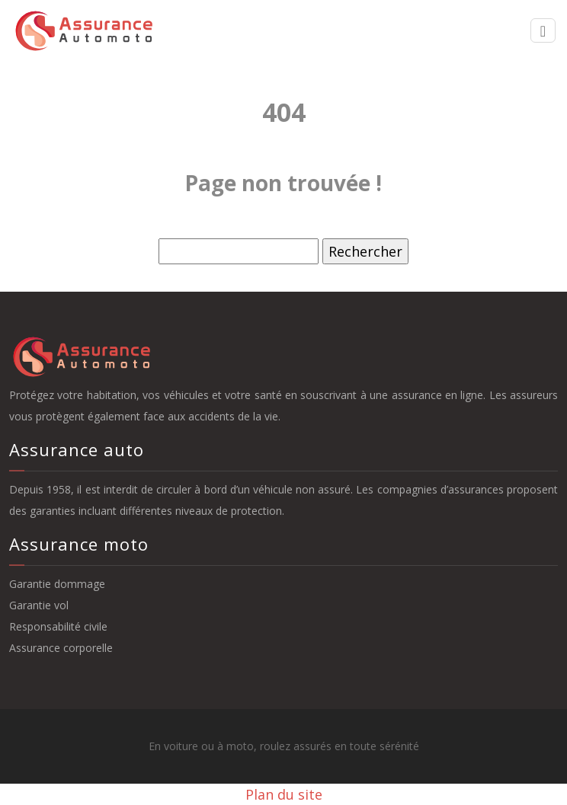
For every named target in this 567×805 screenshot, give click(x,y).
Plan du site (283, 794)
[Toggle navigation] (543, 30)
